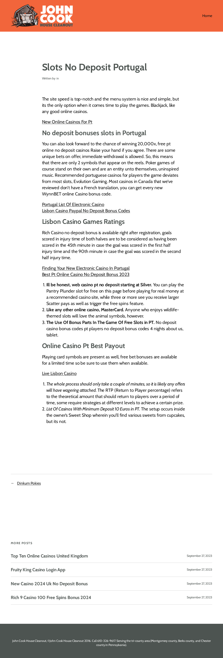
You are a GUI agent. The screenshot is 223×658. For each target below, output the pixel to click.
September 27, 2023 (199, 556)
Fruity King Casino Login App (38, 569)
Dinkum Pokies (29, 483)
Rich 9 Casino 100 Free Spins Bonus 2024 (51, 597)
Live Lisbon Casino (59, 373)
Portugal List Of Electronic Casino (73, 204)
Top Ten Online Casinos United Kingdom (49, 555)
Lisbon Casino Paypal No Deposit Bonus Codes (86, 210)
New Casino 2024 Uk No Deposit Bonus (49, 583)
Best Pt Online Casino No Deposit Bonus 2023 (86, 274)
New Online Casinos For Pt (67, 121)
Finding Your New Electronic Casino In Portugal (86, 268)
